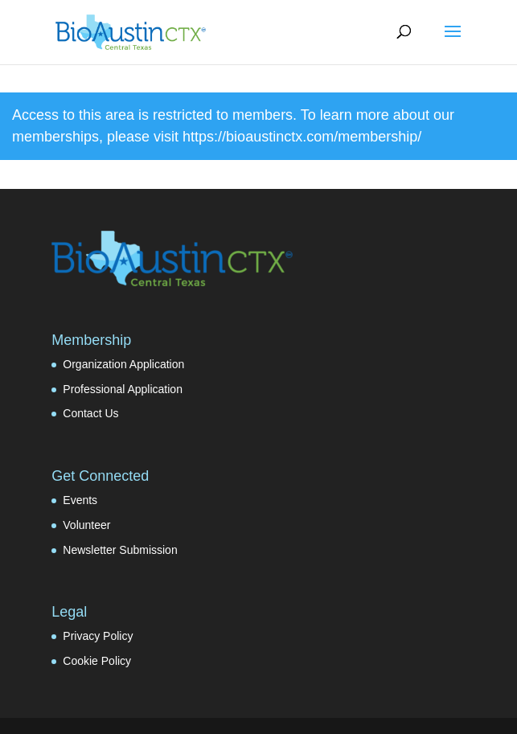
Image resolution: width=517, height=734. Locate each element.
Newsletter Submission (120, 549)
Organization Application (123, 364)
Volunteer (86, 525)
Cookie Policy (97, 660)
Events (80, 500)
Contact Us (90, 413)
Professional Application (123, 389)
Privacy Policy (98, 635)
